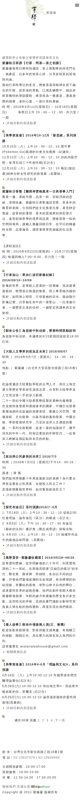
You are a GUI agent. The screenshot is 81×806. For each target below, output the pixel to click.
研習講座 (42, 57)
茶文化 (54, 57)
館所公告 (15, 57)
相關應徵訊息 (16, 652)
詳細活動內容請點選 (21, 123)
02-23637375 (24, 757)
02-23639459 (49, 757)
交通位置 (23, 786)
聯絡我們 (9, 786)
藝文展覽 (29, 57)
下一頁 (60, 720)
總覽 (5, 57)
